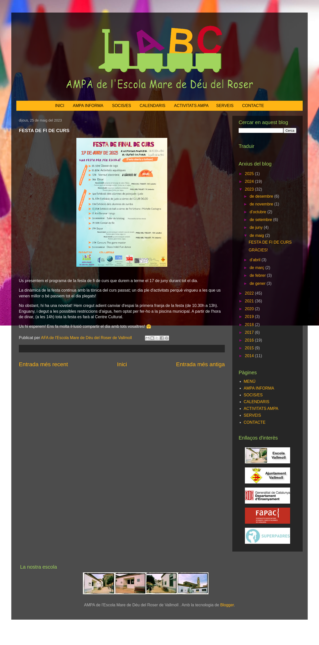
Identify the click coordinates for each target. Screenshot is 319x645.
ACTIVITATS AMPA (191, 105)
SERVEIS (225, 105)
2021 (250, 301)
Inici (122, 364)
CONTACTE (253, 105)
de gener (258, 283)
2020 (250, 309)
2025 (250, 174)
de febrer (258, 275)
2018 (250, 324)
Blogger (227, 605)
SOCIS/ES (121, 105)
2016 (250, 340)
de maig (257, 235)
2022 (250, 293)
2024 (250, 181)
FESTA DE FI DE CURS (270, 242)
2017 (250, 332)
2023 (250, 189)
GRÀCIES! (258, 250)
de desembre (262, 196)
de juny (257, 227)
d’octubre (258, 212)
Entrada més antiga (200, 364)
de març (257, 267)
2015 (250, 348)
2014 (250, 356)
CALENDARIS (152, 105)
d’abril (255, 260)
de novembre (262, 204)
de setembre (261, 220)
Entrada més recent (43, 364)
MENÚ (249, 381)
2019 (250, 316)
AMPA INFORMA (88, 105)
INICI (59, 105)
